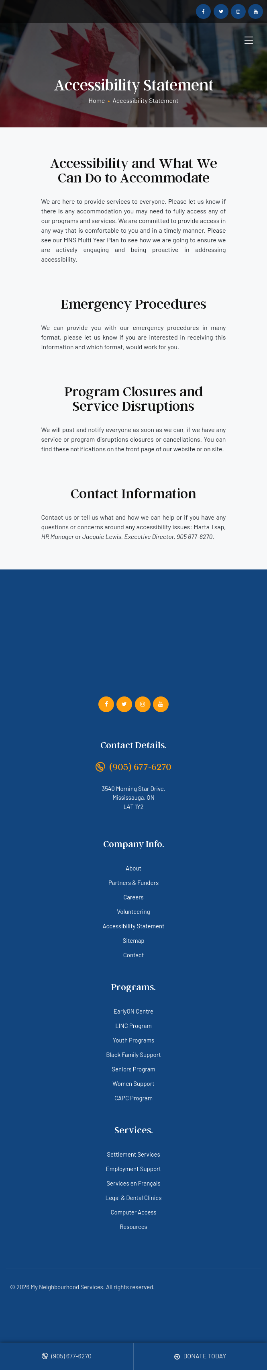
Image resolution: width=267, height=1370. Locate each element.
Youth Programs (134, 1040)
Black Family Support (133, 1054)
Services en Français (133, 1183)
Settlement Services (133, 1154)
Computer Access (133, 1212)
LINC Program (133, 1025)
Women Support (133, 1083)
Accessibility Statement (134, 926)
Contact (133, 954)
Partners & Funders (133, 882)
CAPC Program (133, 1098)
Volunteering (133, 911)
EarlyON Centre (133, 1011)
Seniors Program (133, 1069)
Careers (133, 897)
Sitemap (133, 940)
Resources (133, 1226)
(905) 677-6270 (67, 1356)
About (133, 868)
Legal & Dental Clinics (134, 1197)
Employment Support (133, 1168)
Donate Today (200, 1356)
